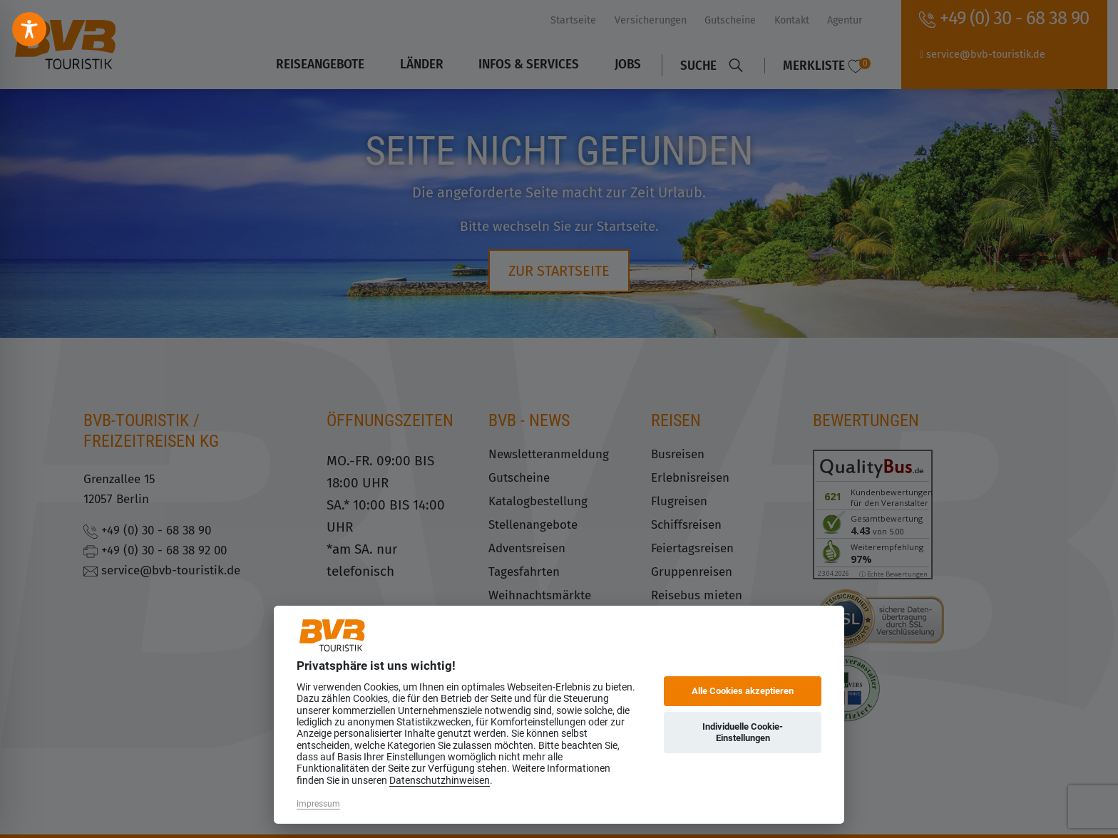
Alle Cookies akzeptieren (743, 691)
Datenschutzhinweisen (439, 780)
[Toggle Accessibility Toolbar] (29, 29)
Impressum (318, 804)
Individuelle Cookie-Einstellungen (742, 732)
